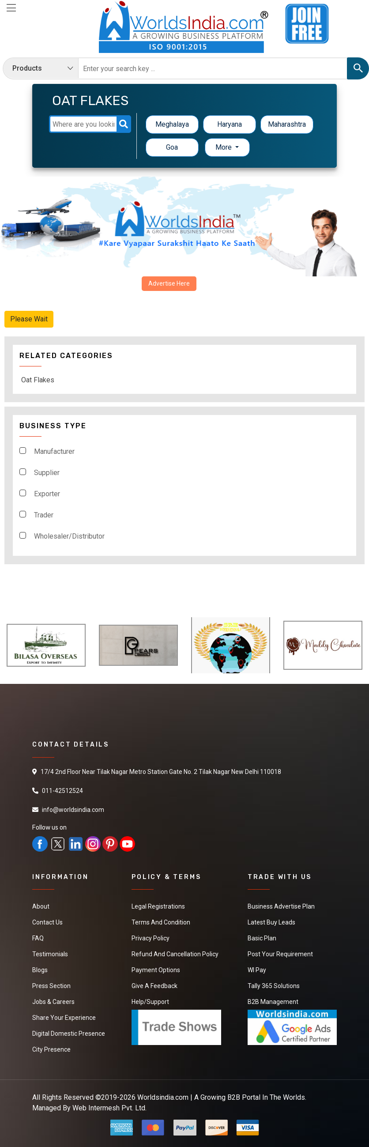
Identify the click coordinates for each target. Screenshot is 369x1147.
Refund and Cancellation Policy (175, 954)
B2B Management (273, 1001)
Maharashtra (287, 124)
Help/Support (150, 1001)
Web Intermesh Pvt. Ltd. (109, 1108)
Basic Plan (262, 938)
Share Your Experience (64, 1017)
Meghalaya (172, 124)
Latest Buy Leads (271, 922)
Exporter (47, 494)
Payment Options (156, 969)
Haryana (229, 124)
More (224, 147)
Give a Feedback (154, 985)
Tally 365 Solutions (274, 985)
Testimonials (50, 954)
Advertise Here (169, 283)
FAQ (38, 938)
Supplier (47, 472)
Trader (43, 515)
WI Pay (257, 969)
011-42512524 (62, 790)
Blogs (40, 969)
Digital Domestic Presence (68, 1033)
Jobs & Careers (53, 1001)
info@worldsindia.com (73, 809)
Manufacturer (54, 451)
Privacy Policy (150, 938)
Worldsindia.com (162, 1097)
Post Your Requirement (280, 954)
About (40, 906)
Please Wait (29, 319)
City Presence (51, 1049)
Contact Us (47, 922)
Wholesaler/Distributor (69, 536)
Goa (172, 147)
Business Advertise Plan (281, 906)
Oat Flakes (37, 380)
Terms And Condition (161, 922)
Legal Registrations (158, 906)
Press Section (51, 985)
